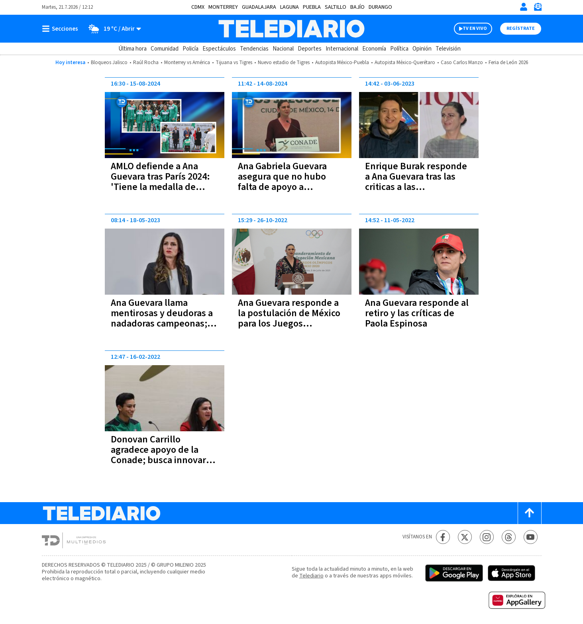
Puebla (312, 7)
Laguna (289, 7)
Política (399, 49)
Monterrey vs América (187, 62)
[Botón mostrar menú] (62, 29)
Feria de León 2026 (508, 62)
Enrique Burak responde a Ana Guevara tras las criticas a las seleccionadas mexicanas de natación (417, 187)
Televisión (448, 49)
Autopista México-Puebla (342, 62)
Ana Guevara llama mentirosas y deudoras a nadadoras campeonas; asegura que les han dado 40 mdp (164, 323)
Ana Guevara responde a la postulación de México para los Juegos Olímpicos (289, 318)
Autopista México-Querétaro (405, 62)
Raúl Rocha (146, 62)
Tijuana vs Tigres (234, 62)
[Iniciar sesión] (524, 7)
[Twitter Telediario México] (465, 537)
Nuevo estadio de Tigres (284, 62)
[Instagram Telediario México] (487, 537)
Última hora (132, 49)
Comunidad (165, 49)
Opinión (422, 49)
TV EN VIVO (475, 28)
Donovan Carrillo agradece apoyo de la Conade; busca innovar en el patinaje (158, 454)
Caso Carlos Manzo (462, 62)
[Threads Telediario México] (509, 537)
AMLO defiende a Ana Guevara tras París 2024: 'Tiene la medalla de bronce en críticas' (160, 181)
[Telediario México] (291, 29)
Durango (380, 7)
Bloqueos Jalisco (109, 62)
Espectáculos (219, 49)
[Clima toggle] (112, 29)
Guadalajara (259, 7)
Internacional (342, 49)
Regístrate (520, 28)
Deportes (310, 49)
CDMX (197, 7)
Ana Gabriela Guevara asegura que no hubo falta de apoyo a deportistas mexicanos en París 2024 (291, 187)
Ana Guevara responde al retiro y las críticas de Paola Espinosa (417, 313)
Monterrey (223, 7)
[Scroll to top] (530, 513)
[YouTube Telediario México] (531, 537)
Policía (190, 49)
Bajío (357, 7)
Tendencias (254, 49)
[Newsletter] (538, 8)
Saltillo (335, 7)
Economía (374, 49)
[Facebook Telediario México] (443, 537)
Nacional (283, 49)
